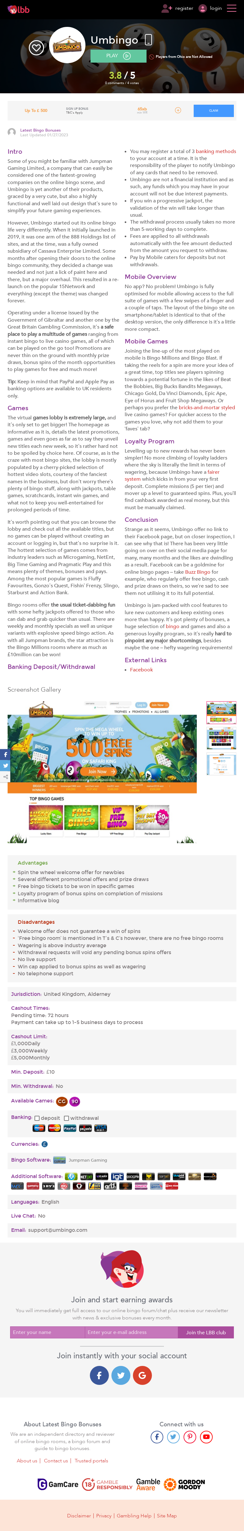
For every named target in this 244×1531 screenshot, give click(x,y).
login (210, 8)
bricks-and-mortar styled (207, 407)
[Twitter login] (120, 1375)
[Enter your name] (47, 1332)
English (50, 1202)
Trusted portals (91, 1460)
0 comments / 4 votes (122, 83)
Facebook (141, 669)
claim (213, 111)
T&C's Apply (74, 112)
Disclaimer (79, 1515)
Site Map (167, 1515)
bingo (172, 626)
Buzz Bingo (197, 572)
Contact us (56, 1460)
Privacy (103, 1515)
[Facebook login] (99, 1375)
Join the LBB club (206, 1332)
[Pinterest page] (190, 1437)
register (177, 8)
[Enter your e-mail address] (131, 1332)
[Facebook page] (157, 1437)
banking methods (216, 151)
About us (27, 1460)
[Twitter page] (173, 1437)
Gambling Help (134, 1515)
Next (192, 773)
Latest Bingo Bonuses (40, 130)
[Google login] (142, 1375)
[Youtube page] (206, 1437)
